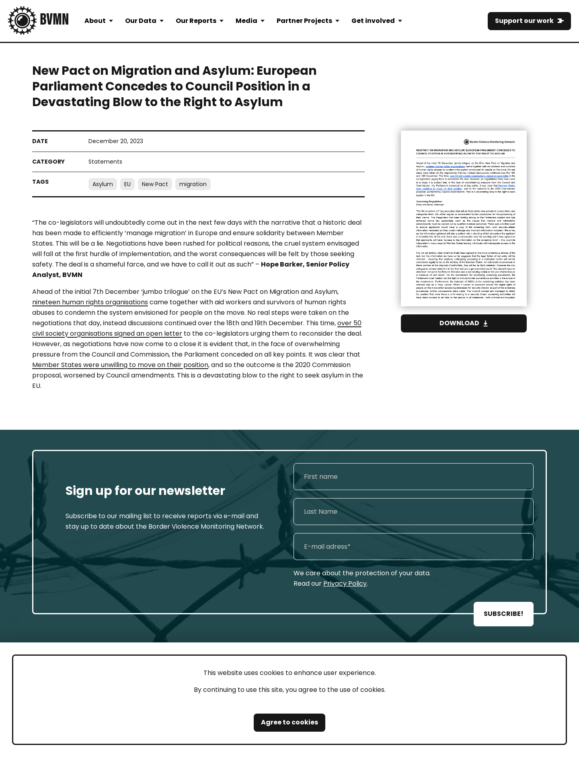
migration (193, 184)
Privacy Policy (345, 583)
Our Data (140, 20)
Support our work (524, 20)
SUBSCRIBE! (504, 613)
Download (459, 323)
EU (127, 184)
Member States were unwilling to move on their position (120, 364)
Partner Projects (304, 20)
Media (246, 20)
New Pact (155, 184)
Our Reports (196, 20)
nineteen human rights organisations (90, 302)
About (95, 20)
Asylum (102, 184)
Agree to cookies (289, 722)
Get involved (373, 20)
